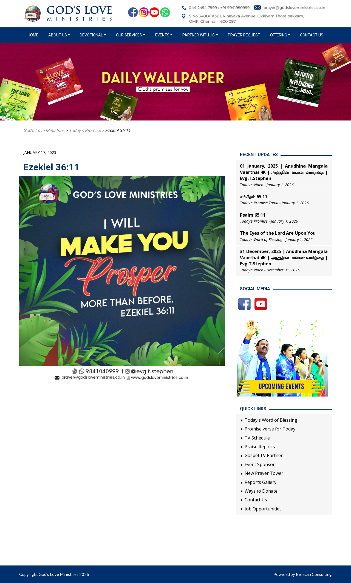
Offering (278, 35)
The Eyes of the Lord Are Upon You (278, 233)
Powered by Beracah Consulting (302, 574)
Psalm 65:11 (252, 215)
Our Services (129, 35)
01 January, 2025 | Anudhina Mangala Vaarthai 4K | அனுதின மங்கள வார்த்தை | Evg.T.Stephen (284, 172)
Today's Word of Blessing (271, 420)
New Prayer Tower (264, 473)
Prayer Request (244, 35)
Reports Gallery (260, 482)
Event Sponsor (260, 464)
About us (57, 35)
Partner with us (198, 35)
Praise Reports (260, 447)
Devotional (91, 35)
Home (34, 34)
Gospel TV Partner (264, 455)
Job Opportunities (263, 509)
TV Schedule (257, 438)
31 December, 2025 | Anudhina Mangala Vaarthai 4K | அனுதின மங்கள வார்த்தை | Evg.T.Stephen (284, 257)
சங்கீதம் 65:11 (253, 197)
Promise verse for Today (270, 429)
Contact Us (311, 35)
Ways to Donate (261, 491)
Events (162, 35)
